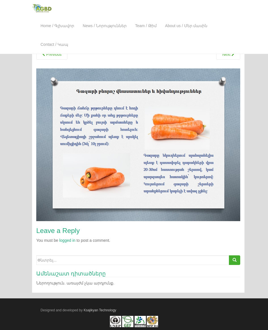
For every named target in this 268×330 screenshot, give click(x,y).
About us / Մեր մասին (186, 25)
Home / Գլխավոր (57, 25)
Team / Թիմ (146, 25)
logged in (67, 240)
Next (228, 54)
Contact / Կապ (54, 44)
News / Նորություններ (105, 25)
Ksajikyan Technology (100, 310)
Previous (51, 54)
